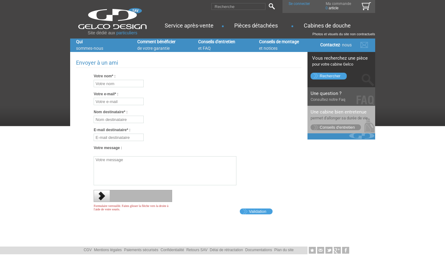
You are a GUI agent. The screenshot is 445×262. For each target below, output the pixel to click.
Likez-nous (345, 250)
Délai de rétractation (226, 250)
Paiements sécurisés (141, 250)
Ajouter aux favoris (313, 250)
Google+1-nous (338, 250)
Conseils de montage (279, 45)
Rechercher (330, 76)
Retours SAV (196, 250)
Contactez (336, 44)
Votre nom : (104, 76)
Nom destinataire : (110, 112)
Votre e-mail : (106, 94)
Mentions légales (108, 250)
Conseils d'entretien (216, 45)
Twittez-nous (329, 250)
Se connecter (299, 4)
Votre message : (108, 148)
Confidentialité (172, 250)
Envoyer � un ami (321, 250)
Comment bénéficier (156, 45)
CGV (88, 250)
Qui (89, 45)
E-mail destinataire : (112, 130)
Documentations (258, 250)
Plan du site (284, 250)
